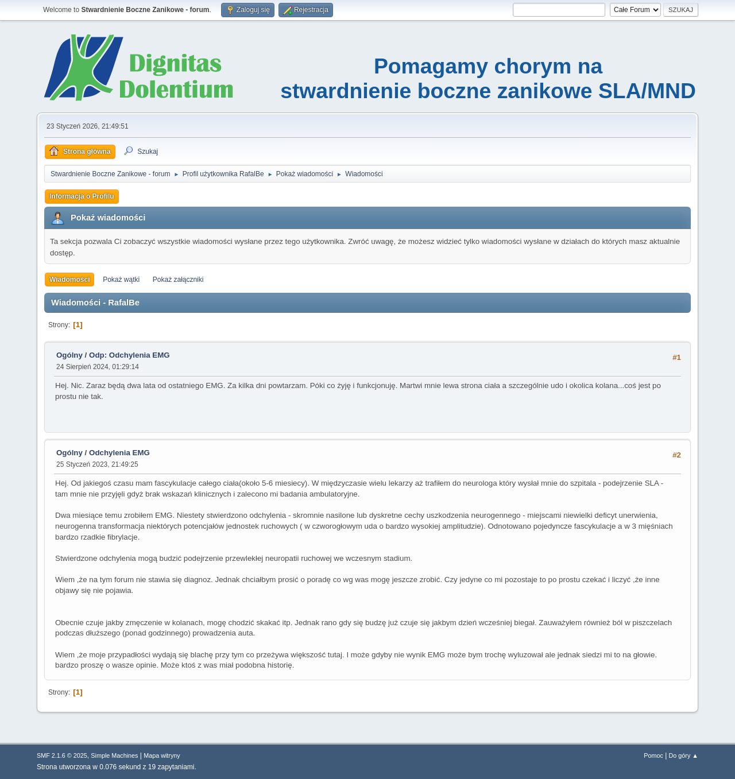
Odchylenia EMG (119, 452)
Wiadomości (69, 280)
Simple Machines (114, 755)
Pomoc (653, 755)
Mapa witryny (162, 755)
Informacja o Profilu (81, 196)
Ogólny (69, 355)
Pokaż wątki (121, 280)
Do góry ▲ (683, 755)
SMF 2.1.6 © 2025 (62, 755)
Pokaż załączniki (178, 280)
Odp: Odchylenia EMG (129, 355)
